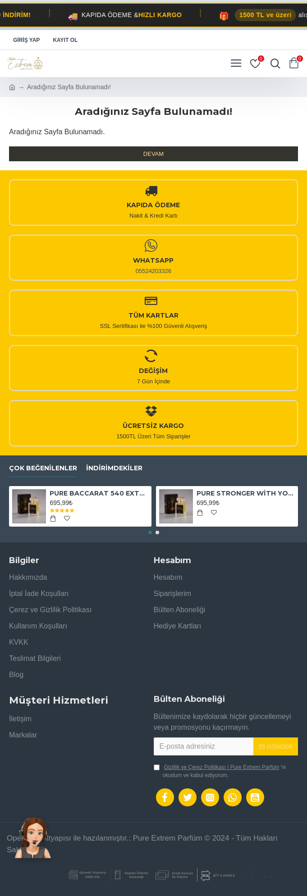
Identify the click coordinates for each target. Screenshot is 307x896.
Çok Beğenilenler (43, 468)
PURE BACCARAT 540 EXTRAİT (99, 493)
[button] (150, 532)
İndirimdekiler (114, 468)
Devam (153, 153)
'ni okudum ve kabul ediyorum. (220, 770)
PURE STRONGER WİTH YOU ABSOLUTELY (246, 493)
